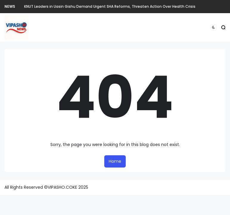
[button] (213, 27)
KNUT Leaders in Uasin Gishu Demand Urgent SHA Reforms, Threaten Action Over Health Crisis (109, 6)
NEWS (9, 6)
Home (115, 161)
